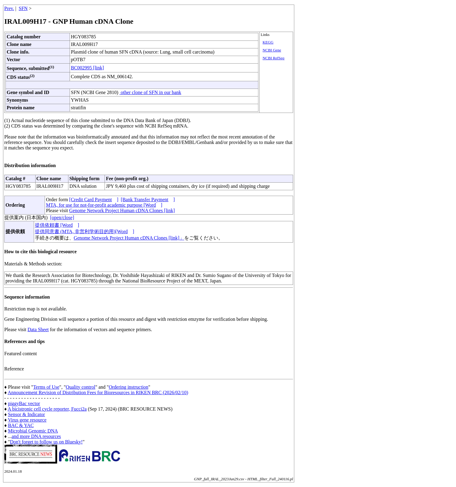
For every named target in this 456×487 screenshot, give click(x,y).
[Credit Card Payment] (94, 199)
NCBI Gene (272, 50)
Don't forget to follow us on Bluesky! (46, 441)
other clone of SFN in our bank (150, 92)
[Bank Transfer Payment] (148, 199)
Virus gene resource (27, 419)
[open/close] (62, 217)
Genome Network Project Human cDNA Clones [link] (122, 210)
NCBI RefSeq (273, 58)
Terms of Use (46, 387)
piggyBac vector (24, 403)
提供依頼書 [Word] (57, 225)
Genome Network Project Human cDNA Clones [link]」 (129, 237)
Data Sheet (38, 329)
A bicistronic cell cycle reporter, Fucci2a (47, 409)
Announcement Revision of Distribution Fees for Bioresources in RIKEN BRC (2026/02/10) (98, 392)
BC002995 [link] (87, 67)
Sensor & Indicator (26, 414)
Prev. (9, 8)
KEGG (268, 42)
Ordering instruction (128, 387)
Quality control (80, 387)
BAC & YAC (21, 425)
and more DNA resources (36, 436)
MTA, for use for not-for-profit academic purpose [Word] (104, 205)
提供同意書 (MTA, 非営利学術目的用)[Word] (84, 231)
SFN (23, 8)
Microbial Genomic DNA (33, 430)
